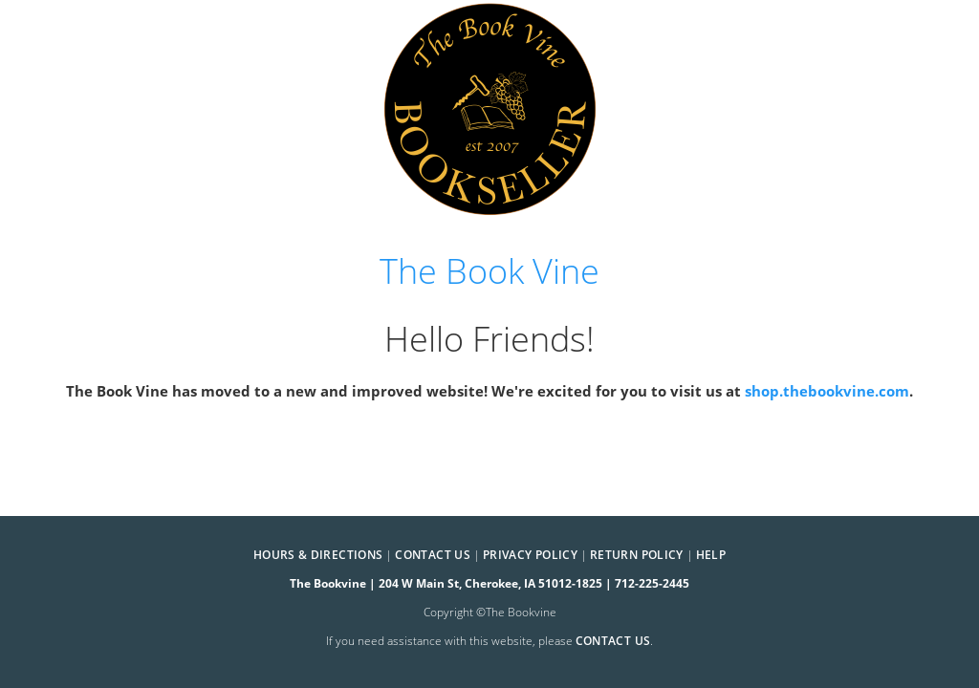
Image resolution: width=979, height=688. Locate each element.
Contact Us (432, 555)
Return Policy (637, 555)
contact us (613, 641)
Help (711, 555)
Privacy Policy (530, 555)
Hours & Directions (317, 555)
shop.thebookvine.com (827, 391)
